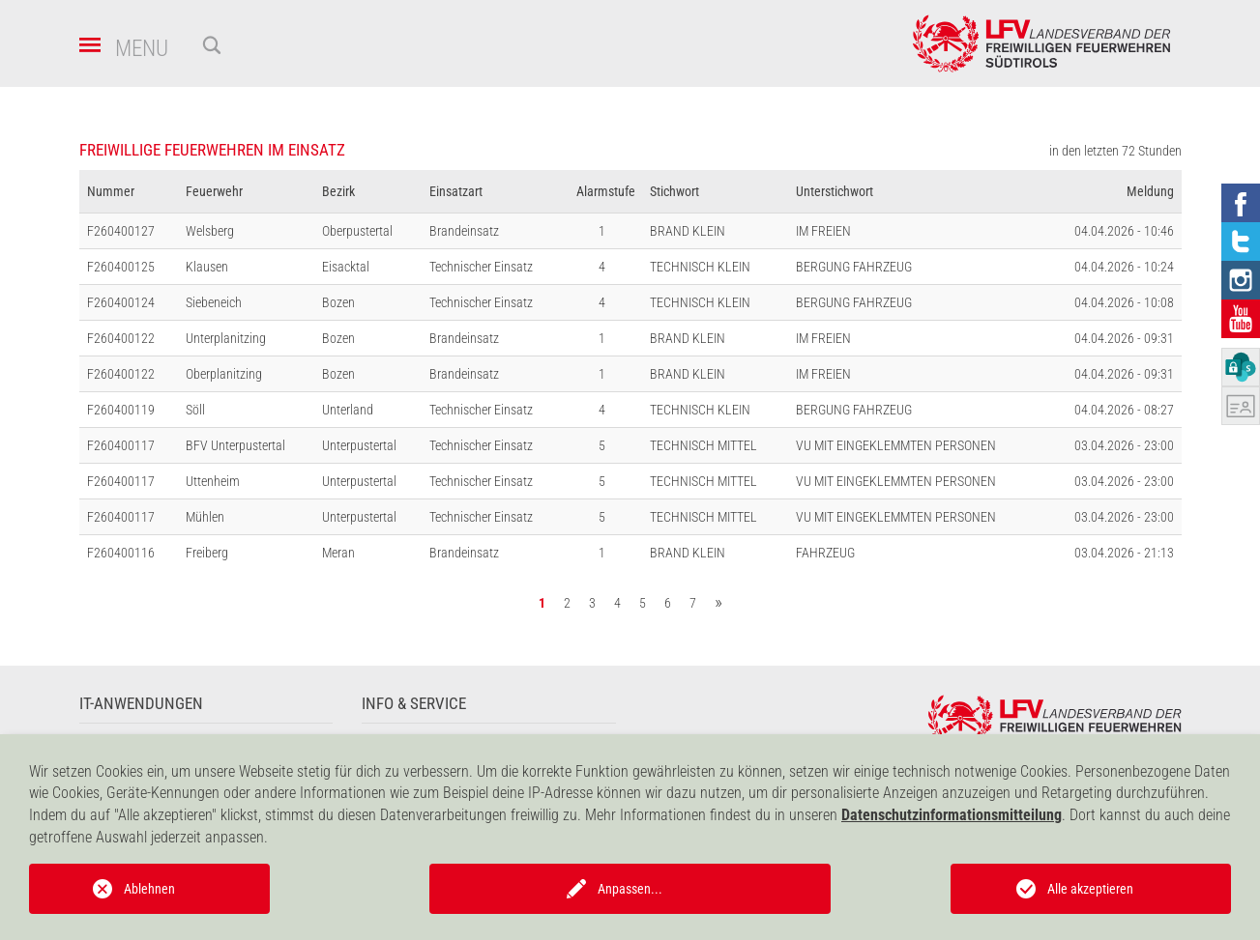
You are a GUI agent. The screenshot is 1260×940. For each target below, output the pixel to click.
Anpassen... (630, 889)
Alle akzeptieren (1090, 889)
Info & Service (414, 704)
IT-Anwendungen (141, 704)
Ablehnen (149, 889)
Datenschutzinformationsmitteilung (951, 815)
